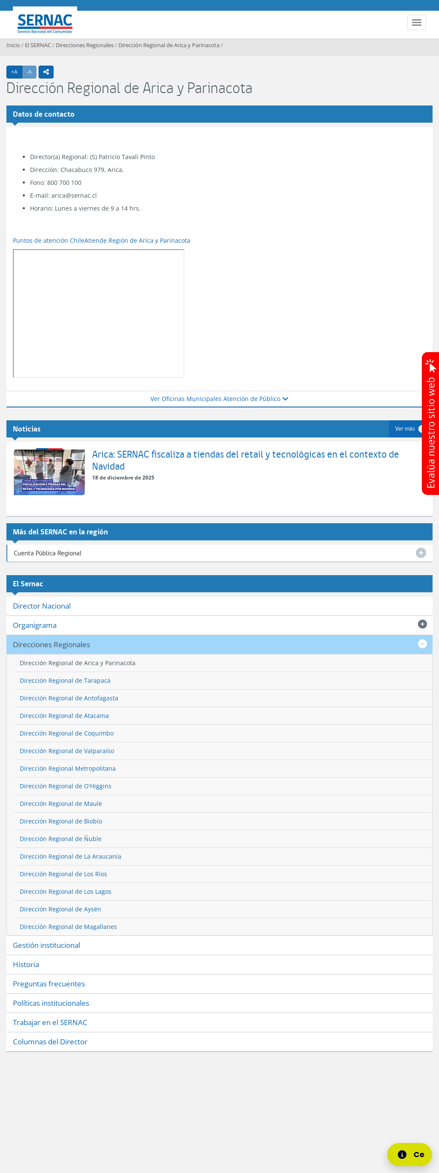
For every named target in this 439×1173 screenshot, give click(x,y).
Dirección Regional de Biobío (61, 821)
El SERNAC (38, 45)
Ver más (405, 428)
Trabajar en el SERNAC (50, 1022)
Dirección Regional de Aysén (60, 909)
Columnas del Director (50, 1041)
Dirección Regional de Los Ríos (63, 874)
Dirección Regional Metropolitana (68, 768)
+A (16, 71)
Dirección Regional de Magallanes (68, 927)
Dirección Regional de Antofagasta (69, 698)
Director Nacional (42, 606)
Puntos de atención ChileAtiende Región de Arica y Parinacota (101, 240)
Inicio (13, 45)
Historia (26, 964)
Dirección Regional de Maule (61, 803)
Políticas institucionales (51, 1003)
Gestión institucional (46, 945)
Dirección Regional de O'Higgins (65, 786)
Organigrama (35, 625)
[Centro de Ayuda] (412, 1154)
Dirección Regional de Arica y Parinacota (169, 45)
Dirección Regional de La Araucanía (70, 856)
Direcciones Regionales (85, 45)
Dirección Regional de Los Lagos (65, 891)
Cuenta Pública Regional (47, 553)
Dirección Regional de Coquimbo (67, 733)
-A (31, 71)
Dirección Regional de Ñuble (61, 839)
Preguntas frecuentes (49, 984)
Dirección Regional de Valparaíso (67, 751)
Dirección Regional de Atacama (64, 716)
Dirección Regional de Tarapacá (65, 680)
